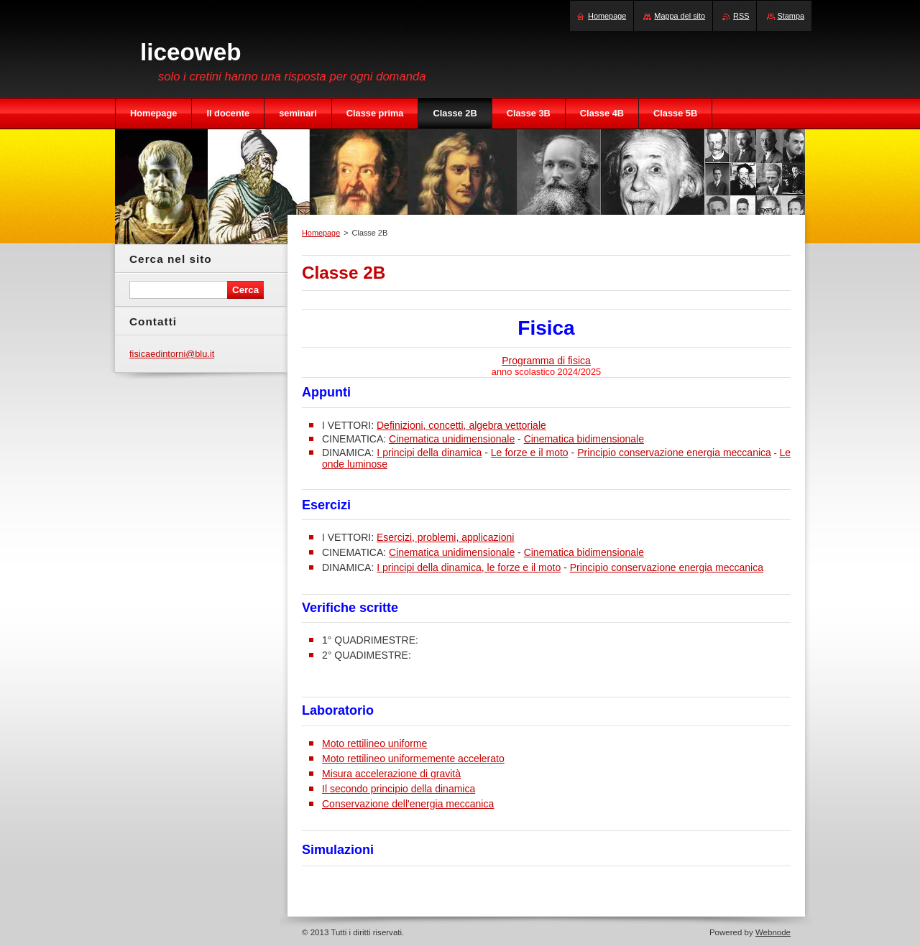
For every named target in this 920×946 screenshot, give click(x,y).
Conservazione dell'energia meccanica (408, 804)
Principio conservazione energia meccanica (674, 452)
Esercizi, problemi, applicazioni (445, 537)
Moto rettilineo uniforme (374, 743)
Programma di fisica (546, 360)
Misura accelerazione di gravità (391, 773)
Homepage (321, 232)
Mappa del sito (679, 15)
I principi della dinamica (429, 452)
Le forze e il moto (530, 452)
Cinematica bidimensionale (584, 439)
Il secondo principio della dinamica (398, 788)
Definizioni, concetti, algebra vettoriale (461, 425)
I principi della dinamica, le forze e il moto (469, 567)
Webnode (773, 932)
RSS (741, 15)
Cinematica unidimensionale (452, 439)
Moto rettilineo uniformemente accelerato (413, 758)
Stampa (791, 15)
